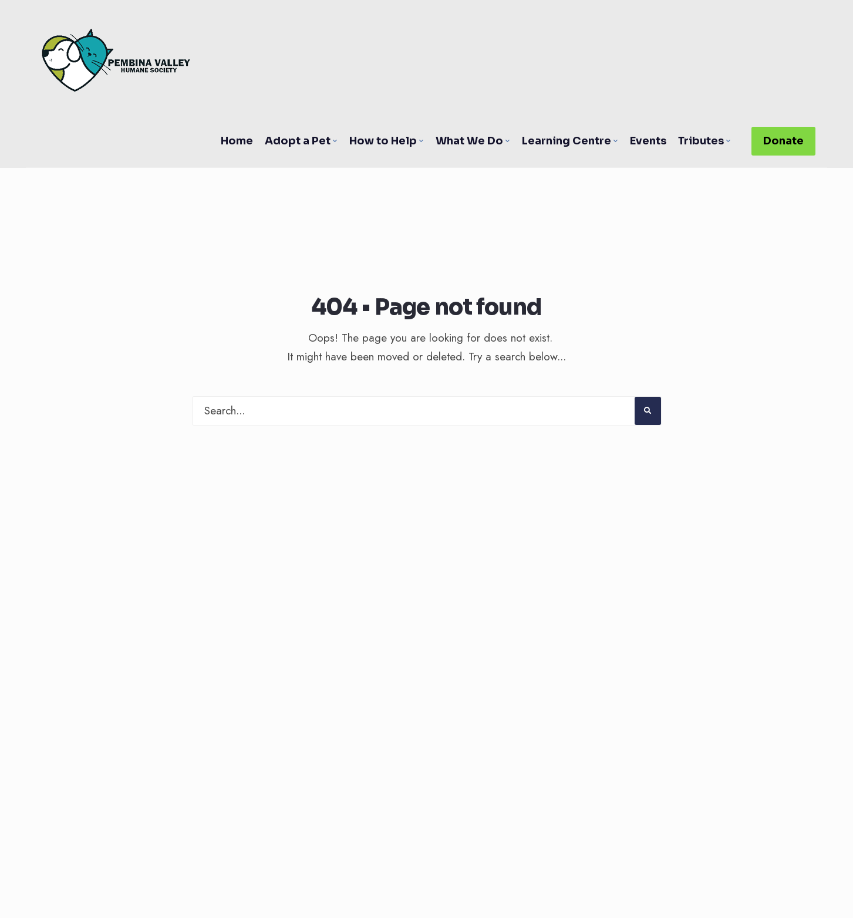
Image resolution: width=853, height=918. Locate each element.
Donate (783, 140)
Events (648, 140)
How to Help (383, 140)
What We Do (469, 140)
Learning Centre (566, 140)
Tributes (701, 140)
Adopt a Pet (298, 140)
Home (237, 140)
